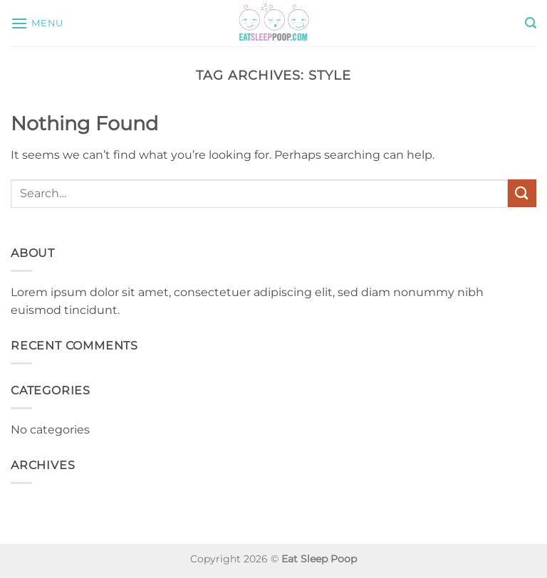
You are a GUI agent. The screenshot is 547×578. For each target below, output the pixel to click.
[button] (37, 23)
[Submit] (522, 193)
